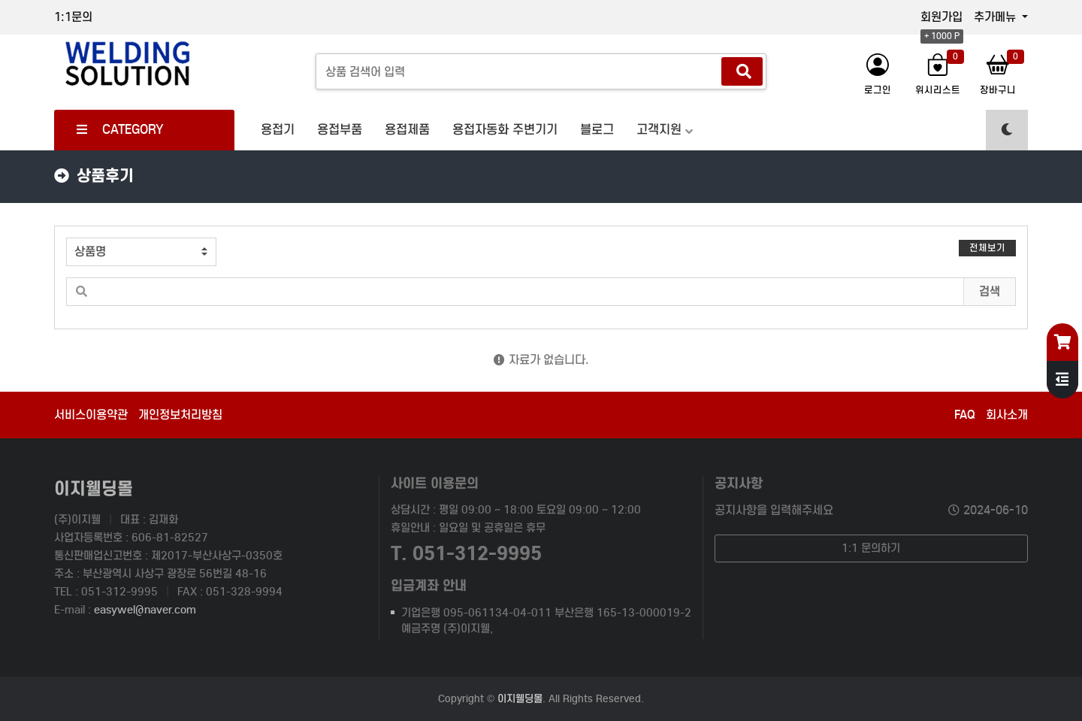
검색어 (55, 226)
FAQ (964, 414)
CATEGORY (120, 130)
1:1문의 (73, 17)
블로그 (597, 130)
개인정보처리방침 (180, 414)
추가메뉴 (996, 17)
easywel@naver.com (145, 609)
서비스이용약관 (91, 414)
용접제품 (407, 130)
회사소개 (1007, 414)
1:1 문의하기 (871, 548)
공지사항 (739, 483)
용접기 (278, 130)
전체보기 (987, 247)
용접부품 (339, 130)
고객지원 (659, 130)
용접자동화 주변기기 (505, 130)
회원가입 (941, 17)
